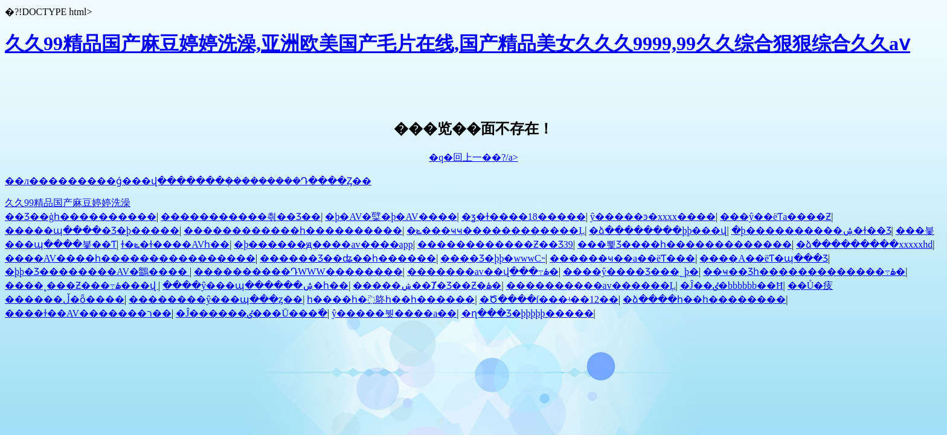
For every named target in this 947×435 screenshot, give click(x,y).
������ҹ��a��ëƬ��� (622, 258)
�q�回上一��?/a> (473, 157)
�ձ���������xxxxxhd (864, 244)
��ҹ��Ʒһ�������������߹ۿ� (804, 271)
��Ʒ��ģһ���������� (80, 216)
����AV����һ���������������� (130, 258)
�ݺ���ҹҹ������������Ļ (495, 230)
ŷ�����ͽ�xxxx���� (653, 216)
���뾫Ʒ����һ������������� (684, 244)
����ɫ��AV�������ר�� (88, 313)
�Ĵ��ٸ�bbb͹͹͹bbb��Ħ (731, 285)
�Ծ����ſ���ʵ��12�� (549, 299)
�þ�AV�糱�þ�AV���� (391, 216)
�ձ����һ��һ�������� (704, 299)
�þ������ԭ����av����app (323, 244)
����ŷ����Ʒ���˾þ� (631, 271)
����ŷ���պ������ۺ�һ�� (255, 285)
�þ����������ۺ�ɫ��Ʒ (811, 230)
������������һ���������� (293, 230)
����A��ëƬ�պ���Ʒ (763, 258)
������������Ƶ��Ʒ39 (495, 244)
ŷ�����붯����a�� (394, 313)
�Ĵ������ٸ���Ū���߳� (251, 313)
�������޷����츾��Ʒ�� (241, 216)
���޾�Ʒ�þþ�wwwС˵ (492, 258)
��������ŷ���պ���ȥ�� (216, 299)
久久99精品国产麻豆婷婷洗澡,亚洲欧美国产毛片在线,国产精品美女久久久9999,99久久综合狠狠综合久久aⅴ (457, 43)
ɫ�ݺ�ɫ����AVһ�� (175, 244)
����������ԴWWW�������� (298, 271)
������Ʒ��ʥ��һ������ (348, 258)
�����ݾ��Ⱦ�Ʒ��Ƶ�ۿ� (427, 285)
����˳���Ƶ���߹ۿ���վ (81, 285)
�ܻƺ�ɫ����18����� (523, 216)
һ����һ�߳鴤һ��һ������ (391, 299)
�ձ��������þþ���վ (658, 230)
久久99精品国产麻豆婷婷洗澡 (67, 203)
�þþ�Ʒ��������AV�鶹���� (97, 271)
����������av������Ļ (591, 285)
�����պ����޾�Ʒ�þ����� (92, 230)
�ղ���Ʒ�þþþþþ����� (527, 313)
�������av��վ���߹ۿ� (483, 271)
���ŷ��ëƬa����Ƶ (775, 216)
